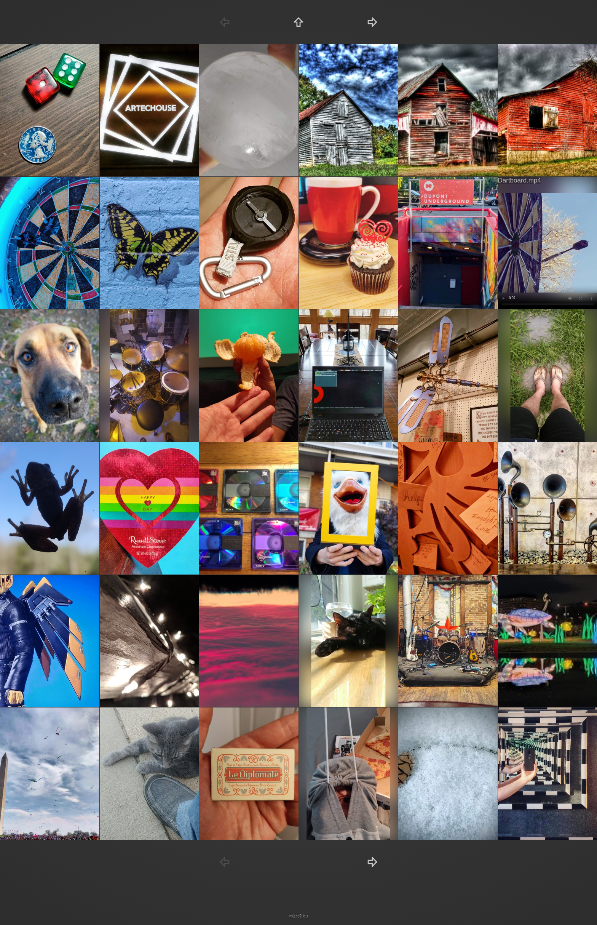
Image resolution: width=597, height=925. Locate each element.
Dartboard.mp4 (519, 180)
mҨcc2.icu (298, 916)
